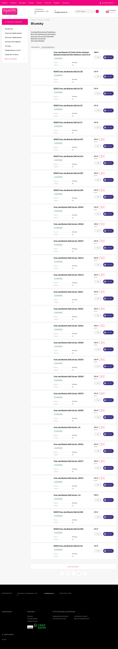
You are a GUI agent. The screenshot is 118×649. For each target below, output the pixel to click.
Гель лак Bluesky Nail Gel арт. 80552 (68, 309)
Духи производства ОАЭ (81, 618)
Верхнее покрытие (38, 38)
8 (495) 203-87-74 (61, 12)
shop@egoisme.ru (49, 593)
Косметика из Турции (80, 616)
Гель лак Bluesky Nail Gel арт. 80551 (68, 292)
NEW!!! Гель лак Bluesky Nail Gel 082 (68, 512)
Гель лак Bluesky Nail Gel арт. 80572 (68, 478)
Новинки (13, 3)
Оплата (39, 3)
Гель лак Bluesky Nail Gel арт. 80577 (68, 461)
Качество (47, 3)
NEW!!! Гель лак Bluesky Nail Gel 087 (68, 173)
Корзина (30, 616)
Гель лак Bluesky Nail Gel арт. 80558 (68, 343)
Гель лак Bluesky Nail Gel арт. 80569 (69, 376)
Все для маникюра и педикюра (43, 34)
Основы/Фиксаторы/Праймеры (43, 32)
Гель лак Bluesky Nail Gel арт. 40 (67, 495)
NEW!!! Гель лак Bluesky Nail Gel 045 (68, 156)
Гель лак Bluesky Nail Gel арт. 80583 (68, 410)
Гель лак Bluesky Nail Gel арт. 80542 (69, 258)
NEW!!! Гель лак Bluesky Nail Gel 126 (68, 71)
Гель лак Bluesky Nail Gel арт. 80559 (68, 359)
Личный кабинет (32, 618)
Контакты (65, 3)
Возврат (57, 3)
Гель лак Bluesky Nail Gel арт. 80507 (68, 241)
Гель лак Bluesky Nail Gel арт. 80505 (68, 207)
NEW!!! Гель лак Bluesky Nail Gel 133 (68, 88)
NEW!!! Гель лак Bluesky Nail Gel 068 (68, 529)
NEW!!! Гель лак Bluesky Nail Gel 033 (68, 139)
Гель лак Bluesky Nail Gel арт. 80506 (69, 224)
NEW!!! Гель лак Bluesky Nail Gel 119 (68, 105)
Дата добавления (47, 47)
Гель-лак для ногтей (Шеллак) (42, 36)
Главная (4, 3)
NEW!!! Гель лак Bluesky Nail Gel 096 (68, 190)
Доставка (22, 3)
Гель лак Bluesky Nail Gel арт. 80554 (69, 326)
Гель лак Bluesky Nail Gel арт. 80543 (69, 275)
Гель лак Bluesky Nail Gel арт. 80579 (68, 393)
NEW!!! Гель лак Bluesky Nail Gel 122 (68, 546)
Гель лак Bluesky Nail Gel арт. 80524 (69, 444)
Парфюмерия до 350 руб (60, 616)
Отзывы (31, 3)
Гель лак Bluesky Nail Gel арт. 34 (67, 427)
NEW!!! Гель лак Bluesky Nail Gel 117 (68, 122)
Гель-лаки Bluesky (37, 41)
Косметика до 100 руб (59, 618)
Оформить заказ (32, 621)
